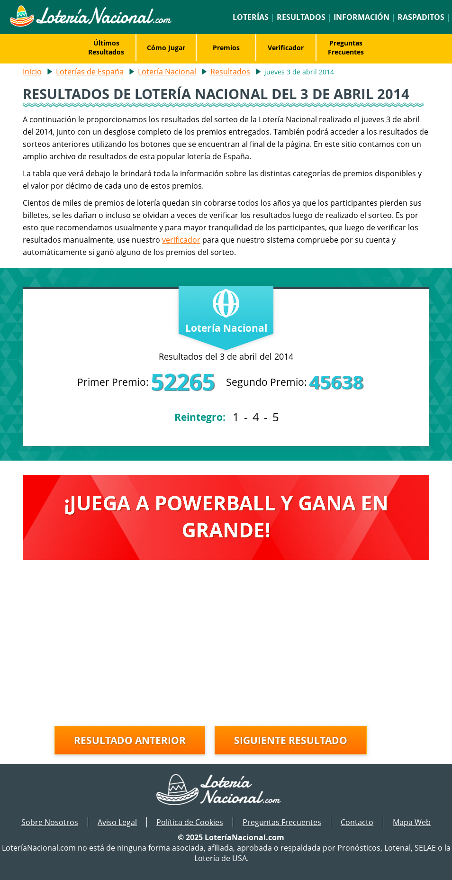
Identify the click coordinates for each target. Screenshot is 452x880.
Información (361, 17)
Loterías (251, 17)
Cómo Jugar (166, 47)
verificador (181, 240)
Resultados (301, 17)
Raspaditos (421, 17)
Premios (226, 47)
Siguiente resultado (290, 740)
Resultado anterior (130, 740)
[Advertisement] (226, 645)
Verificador (286, 47)
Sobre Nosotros (49, 822)
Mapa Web (412, 822)
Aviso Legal (117, 822)
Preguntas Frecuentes (346, 47)
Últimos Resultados (106, 47)
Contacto (357, 822)
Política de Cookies (189, 822)
